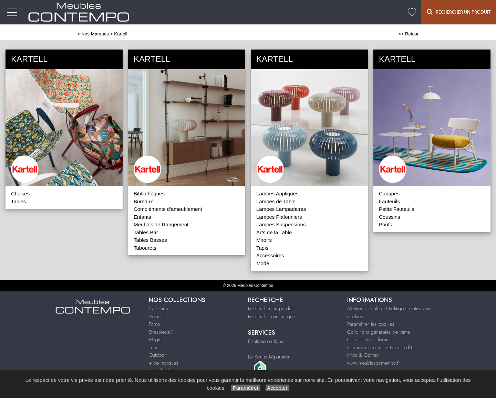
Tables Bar (146, 232)
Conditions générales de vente (378, 332)
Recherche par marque (271, 316)
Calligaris (158, 308)
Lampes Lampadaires (281, 209)
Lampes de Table (276, 201)
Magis (155, 339)
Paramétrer (245, 388)
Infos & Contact (363, 355)
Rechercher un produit (270, 308)
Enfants (142, 217)
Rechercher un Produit (458, 12)
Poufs (385, 224)
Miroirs (264, 240)
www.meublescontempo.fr (373, 363)
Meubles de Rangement (161, 224)
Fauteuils (389, 201)
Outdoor (157, 355)
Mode (262, 263)
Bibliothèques (149, 193)
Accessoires (270, 255)
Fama (154, 324)
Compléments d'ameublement (168, 209)
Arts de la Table (274, 232)
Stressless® (161, 332)
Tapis (262, 248)
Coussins (389, 217)
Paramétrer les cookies (370, 324)
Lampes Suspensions (281, 224)
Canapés (389, 193)
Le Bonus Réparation (269, 357)
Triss (153, 347)
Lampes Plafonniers (279, 217)
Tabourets (145, 248)
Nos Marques (95, 33)
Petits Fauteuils (396, 209)
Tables (18, 201)
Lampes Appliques (277, 193)
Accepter (277, 388)
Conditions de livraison (371, 339)
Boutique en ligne (265, 341)
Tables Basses (150, 240)
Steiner (155, 316)
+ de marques (163, 363)
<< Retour (409, 33)
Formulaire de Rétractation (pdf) (379, 347)
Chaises (20, 193)
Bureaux (143, 201)
